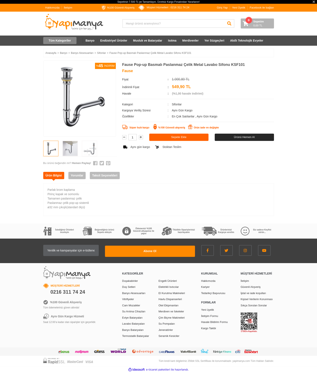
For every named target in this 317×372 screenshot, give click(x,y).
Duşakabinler (130, 280)
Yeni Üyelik (238, 7)
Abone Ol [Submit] (168, 250)
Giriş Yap (222, 7)
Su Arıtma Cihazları (134, 310)
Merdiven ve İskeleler (171, 310)
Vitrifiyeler (128, 298)
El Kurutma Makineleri (172, 292)
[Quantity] (132, 137)
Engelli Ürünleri (168, 280)
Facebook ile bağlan (262, 7)
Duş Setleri (129, 286)
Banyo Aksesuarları (134, 292)
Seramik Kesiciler (169, 335)
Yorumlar (79, 175)
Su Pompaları (167, 323)
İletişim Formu (209, 315)
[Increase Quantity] (141, 137)
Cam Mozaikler (131, 304)
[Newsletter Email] (90, 250)
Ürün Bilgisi (54, 175)
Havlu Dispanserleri (170, 298)
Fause (127, 71)
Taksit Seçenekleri (108, 175)
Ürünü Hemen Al (244, 137)
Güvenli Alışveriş (251, 286)
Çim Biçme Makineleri (172, 316)
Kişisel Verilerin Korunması (257, 298)
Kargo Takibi (208, 327)
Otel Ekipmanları (169, 304)
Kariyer (205, 286)
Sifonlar (176, 104)
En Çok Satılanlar (183, 116)
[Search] (178, 23)
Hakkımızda (52, 7)
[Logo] (73, 22)
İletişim (68, 7)
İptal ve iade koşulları (253, 292)
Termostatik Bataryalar (135, 335)
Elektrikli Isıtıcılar (169, 286)
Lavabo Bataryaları (133, 323)
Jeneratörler (166, 329)
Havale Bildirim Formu (214, 321)
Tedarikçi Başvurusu (213, 292)
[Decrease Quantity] (124, 137)
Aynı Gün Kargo (207, 116)
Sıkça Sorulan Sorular (254, 304)
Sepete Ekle (179, 137)
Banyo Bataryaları (133, 329)
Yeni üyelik (207, 309)
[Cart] (257, 23)
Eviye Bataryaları (132, 316)
